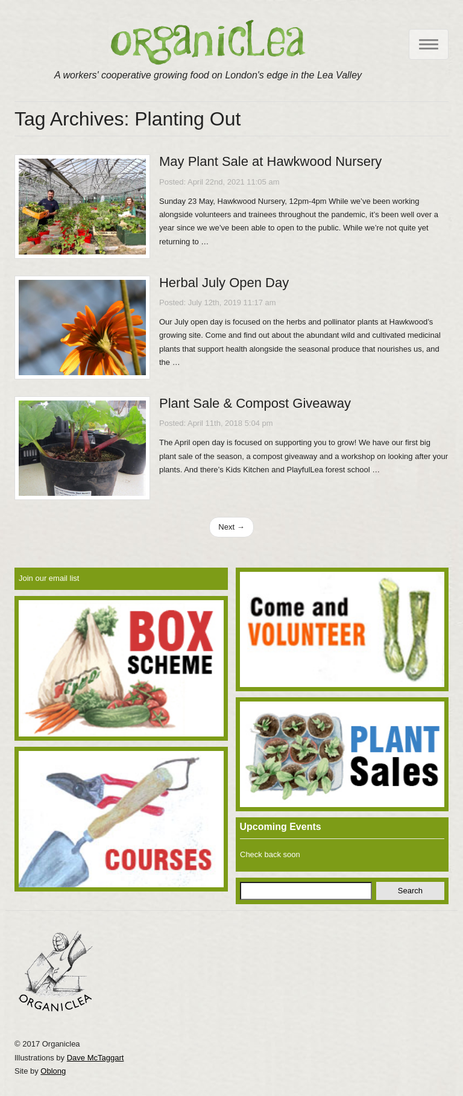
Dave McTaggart (95, 1057)
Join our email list (49, 578)
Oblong (53, 1070)
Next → (231, 526)
